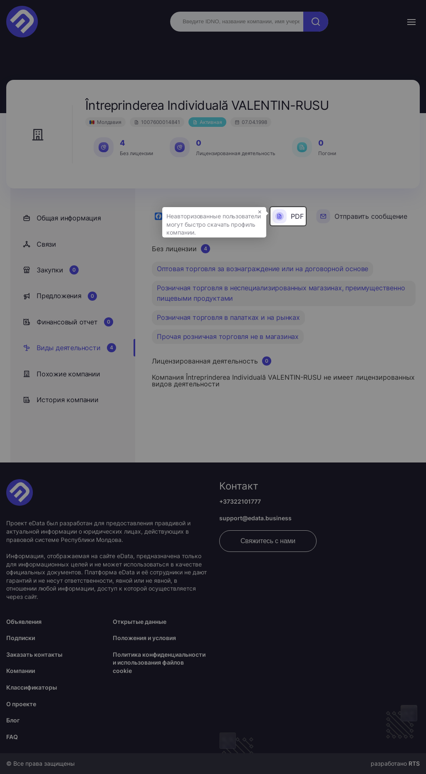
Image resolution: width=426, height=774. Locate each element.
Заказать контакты (34, 654)
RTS (414, 763)
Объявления (24, 621)
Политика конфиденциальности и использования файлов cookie (159, 662)
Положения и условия (144, 637)
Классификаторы (31, 687)
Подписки (20, 637)
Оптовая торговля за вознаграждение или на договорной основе (262, 269)
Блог (13, 720)
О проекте (21, 703)
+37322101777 (240, 501)
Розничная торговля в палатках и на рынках (228, 317)
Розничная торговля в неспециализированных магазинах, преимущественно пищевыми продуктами (281, 293)
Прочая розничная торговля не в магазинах (228, 336)
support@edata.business (255, 518)
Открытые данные (139, 621)
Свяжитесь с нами (267, 540)
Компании (20, 670)
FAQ (12, 736)
